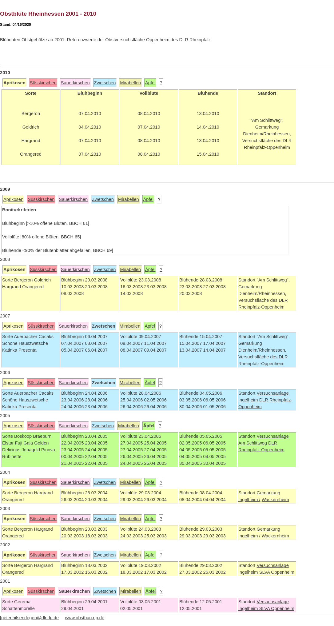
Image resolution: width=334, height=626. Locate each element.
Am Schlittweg (252, 443)
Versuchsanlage (272, 393)
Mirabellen (130, 82)
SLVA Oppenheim (276, 572)
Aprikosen (13, 199)
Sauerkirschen (75, 82)
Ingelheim (248, 399)
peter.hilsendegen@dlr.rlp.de (30, 617)
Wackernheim (275, 499)
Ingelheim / (249, 499)
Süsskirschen (43, 82)
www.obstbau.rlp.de (84, 617)
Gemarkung (268, 492)
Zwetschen (105, 82)
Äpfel (150, 82)
